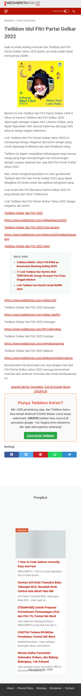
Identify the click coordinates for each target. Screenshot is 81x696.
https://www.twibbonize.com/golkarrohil (30, 300)
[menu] (7, 11)
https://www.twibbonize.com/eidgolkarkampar (34, 343)
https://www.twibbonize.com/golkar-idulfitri (32, 314)
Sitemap (41, 688)
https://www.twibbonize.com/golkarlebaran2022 (35, 220)
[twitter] (26, 454)
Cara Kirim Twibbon (40, 435)
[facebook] (11, 454)
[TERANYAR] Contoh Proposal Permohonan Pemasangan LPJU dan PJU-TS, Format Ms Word (38, 612)
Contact (69, 688)
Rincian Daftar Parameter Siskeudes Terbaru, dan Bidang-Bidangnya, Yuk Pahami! (38, 657)
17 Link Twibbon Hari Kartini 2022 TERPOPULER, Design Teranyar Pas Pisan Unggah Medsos (41, 275)
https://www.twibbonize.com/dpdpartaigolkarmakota (38, 358)
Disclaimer (56, 688)
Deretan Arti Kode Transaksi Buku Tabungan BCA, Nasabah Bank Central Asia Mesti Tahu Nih (39, 587)
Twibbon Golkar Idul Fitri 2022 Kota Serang (31, 227)
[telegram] (69, 454)
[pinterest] (40, 454)
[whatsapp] (55, 454)
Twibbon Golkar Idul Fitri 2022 (23, 213)
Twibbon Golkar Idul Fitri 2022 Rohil (27, 246)
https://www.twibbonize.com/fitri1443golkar (32, 329)
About (10, 688)
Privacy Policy (25, 688)
